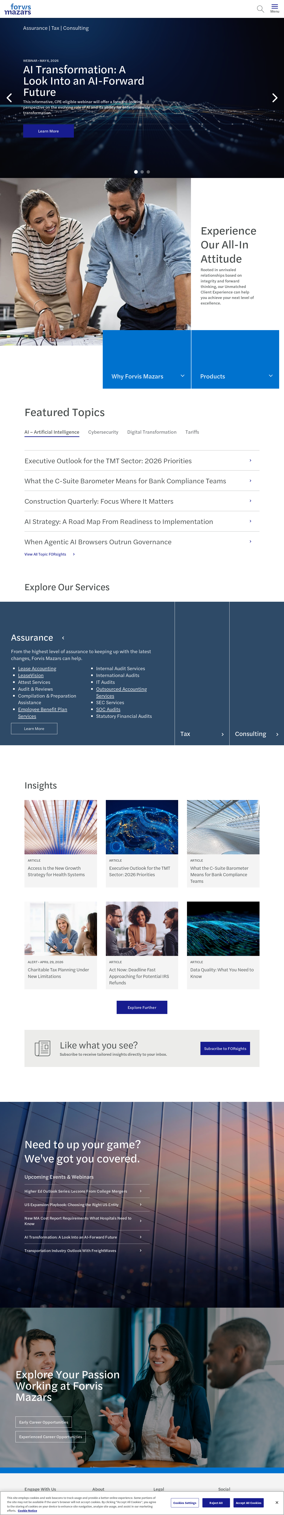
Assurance (37, 637)
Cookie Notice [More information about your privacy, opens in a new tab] (27, 1510)
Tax (202, 733)
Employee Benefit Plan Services (42, 712)
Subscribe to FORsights (225, 1048)
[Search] (260, 9)
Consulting (256, 733)
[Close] (277, 1502)
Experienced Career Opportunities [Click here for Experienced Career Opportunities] (50, 1436)
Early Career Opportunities (43, 1422)
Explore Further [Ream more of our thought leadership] (142, 1007)
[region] (142, 1503)
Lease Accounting (37, 668)
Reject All (215, 1503)
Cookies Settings (184, 1503)
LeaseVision (31, 675)
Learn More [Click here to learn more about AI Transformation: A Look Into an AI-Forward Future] (48, 131)
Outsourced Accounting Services (121, 692)
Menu (274, 9)
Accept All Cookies (248, 1503)
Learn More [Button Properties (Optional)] (34, 728)
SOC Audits (108, 709)
